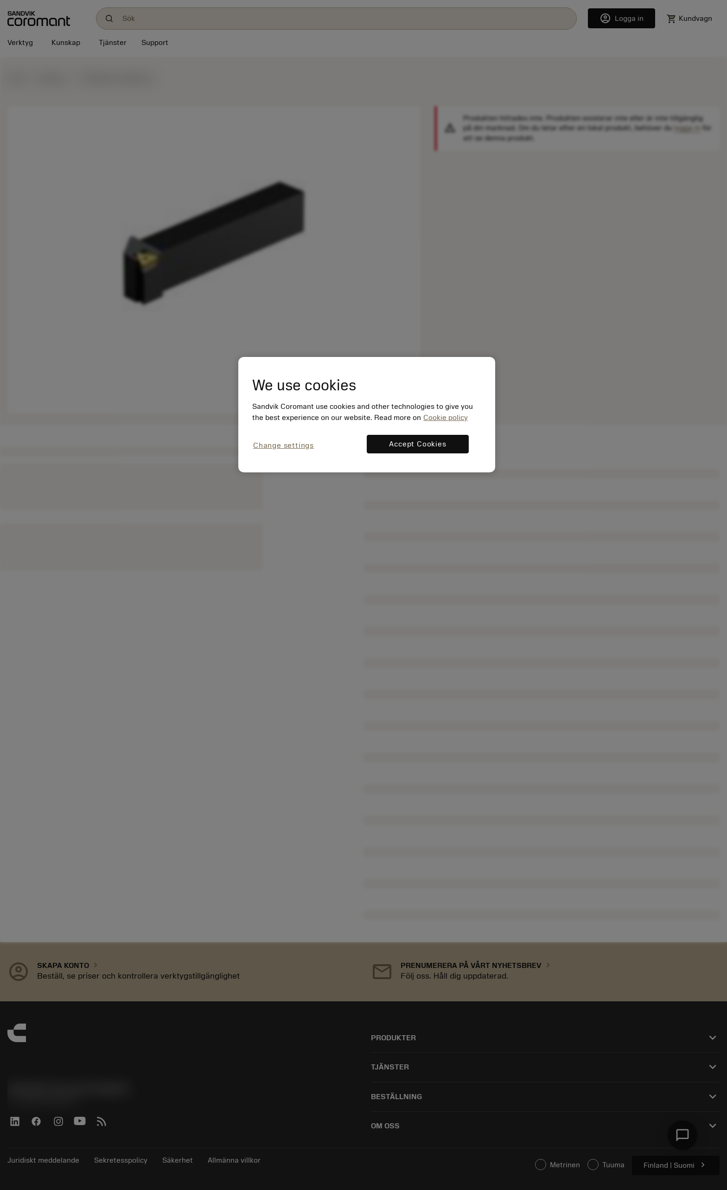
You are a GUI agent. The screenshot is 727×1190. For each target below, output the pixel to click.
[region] (366, 414)
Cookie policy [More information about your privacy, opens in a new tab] (445, 417)
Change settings (283, 445)
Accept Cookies (417, 444)
